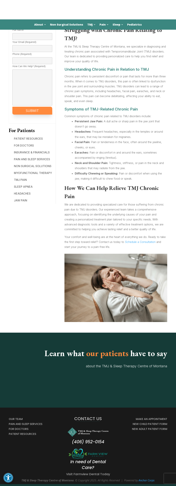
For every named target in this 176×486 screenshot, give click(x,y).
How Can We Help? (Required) (32, 85)
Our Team (16, 419)
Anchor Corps (147, 480)
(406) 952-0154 (88, 442)
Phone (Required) (32, 57)
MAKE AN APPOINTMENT (151, 419)
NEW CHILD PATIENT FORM (150, 424)
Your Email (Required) (32, 45)
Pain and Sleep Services (32, 159)
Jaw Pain (20, 200)
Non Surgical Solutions (32, 166)
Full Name (32, 33)
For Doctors (24, 145)
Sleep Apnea (23, 186)
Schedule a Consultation (140, 242)
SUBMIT (32, 110)
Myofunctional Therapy (33, 173)
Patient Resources (28, 138)
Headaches (22, 193)
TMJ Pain (20, 179)
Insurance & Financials (32, 152)
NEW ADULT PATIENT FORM (149, 429)
